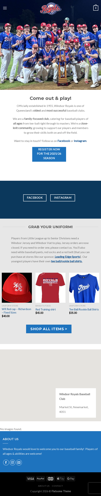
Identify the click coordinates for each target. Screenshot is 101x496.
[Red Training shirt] (50, 288)
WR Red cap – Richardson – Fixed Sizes (16, 311)
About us (44, 486)
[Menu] (5, 8)
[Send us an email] (19, 462)
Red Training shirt (45, 309)
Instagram (80, 140)
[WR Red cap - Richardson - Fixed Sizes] (17, 288)
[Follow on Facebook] (6, 462)
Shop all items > (48, 329)
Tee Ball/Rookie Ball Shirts (84, 309)
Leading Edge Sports (67, 256)
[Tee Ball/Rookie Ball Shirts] (84, 288)
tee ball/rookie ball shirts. (66, 261)
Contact (57, 486)
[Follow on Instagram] (12, 462)
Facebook (63, 140)
